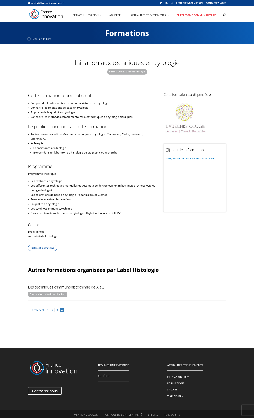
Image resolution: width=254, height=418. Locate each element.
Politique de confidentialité (123, 414)
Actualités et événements (185, 365)
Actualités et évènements (148, 15)
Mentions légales (86, 414)
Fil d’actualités (178, 377)
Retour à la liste (42, 39)
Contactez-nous (45, 390)
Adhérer (115, 15)
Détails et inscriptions (42, 247)
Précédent (38, 310)
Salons (172, 389)
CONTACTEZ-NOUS (216, 3)
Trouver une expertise (113, 365)
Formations (176, 383)
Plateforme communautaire (196, 15)
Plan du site (172, 414)
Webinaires (175, 395)
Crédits (153, 414)
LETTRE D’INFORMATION (189, 3)
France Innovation (86, 15)
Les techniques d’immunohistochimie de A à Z (66, 287)
